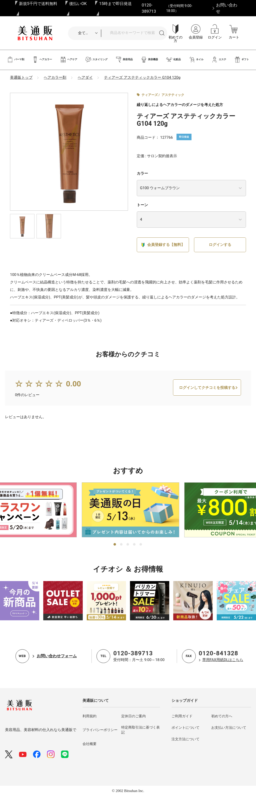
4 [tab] (134, 544)
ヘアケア (68, 59)
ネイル (196, 59)
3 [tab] (128, 544)
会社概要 (89, 744)
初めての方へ (221, 716)
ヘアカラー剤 (55, 77)
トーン (142, 205)
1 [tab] (115, 544)
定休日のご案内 (133, 716)
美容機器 (149, 59)
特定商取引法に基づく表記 (140, 729)
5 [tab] (141, 544)
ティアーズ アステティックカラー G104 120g (142, 77)
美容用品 (124, 59)
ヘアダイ (85, 77)
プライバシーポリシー (100, 730)
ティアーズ (150, 95)
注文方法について (186, 739)
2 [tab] (121, 544)
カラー (142, 173)
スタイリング (96, 59)
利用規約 (89, 716)
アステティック (173, 95)
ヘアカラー (42, 59)
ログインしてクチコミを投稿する (207, 389)
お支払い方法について (228, 728)
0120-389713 (133, 653)
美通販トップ (21, 77)
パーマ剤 (15, 59)
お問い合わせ (226, 7)
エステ (219, 59)
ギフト (241, 59)
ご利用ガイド (182, 716)
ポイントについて (186, 728)
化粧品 (173, 59)
